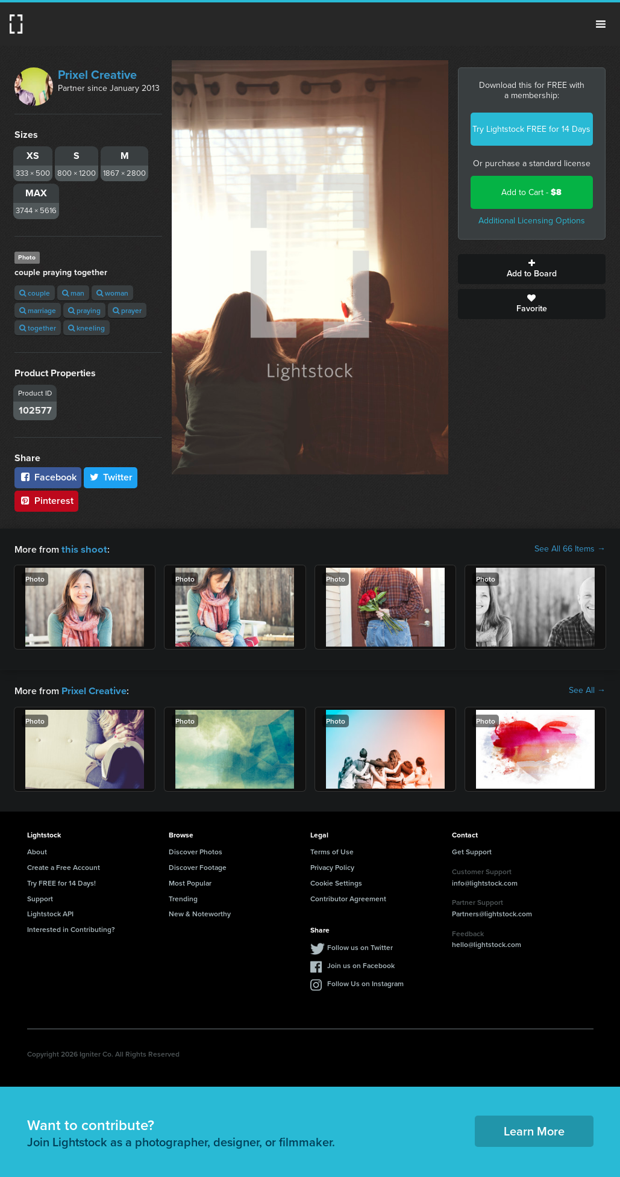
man (73, 293)
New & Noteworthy (200, 912)
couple (34, 293)
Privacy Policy (332, 866)
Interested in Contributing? (71, 928)
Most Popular (190, 882)
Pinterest (46, 501)
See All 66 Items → (570, 549)
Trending (183, 897)
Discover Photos (195, 850)
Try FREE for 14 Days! (61, 882)
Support (40, 897)
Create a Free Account (63, 866)
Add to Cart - (531, 192)
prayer (127, 310)
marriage (37, 310)
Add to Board (531, 269)
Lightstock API (50, 912)
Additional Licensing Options (531, 220)
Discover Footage (198, 866)
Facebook (48, 477)
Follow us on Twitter (360, 946)
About (37, 850)
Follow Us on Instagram (365, 982)
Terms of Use (332, 850)
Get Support (472, 850)
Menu (600, 24)
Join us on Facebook (361, 964)
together (37, 328)
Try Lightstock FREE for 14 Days (531, 129)
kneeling (86, 328)
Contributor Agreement (348, 897)
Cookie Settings (336, 882)
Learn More (534, 1129)
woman (112, 293)
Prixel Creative (97, 75)
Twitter (111, 477)
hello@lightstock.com (486, 943)
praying (84, 310)
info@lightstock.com (485, 882)
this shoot (82, 549)
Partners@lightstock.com (492, 912)
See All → (587, 690)
